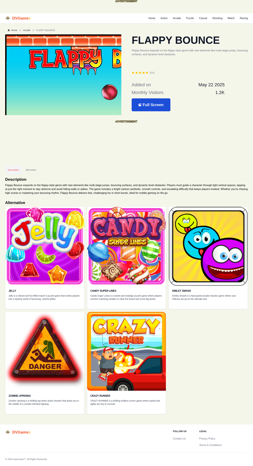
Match (231, 18)
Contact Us (179, 438)
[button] (151, 104)
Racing (244, 18)
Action (163, 18)
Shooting (217, 18)
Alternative (30, 170)
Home (151, 18)
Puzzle (190, 18)
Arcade (177, 18)
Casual (203, 18)
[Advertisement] (26, 8)
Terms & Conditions (210, 445)
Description (13, 170)
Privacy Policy (207, 438)
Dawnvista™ (19, 459)
